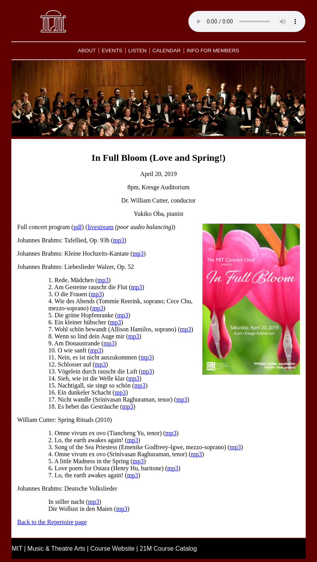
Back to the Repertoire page (52, 522)
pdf (77, 227)
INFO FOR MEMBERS (213, 50)
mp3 (118, 240)
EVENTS (112, 50)
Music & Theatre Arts (56, 548)
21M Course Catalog (168, 548)
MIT (17, 548)
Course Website (112, 548)
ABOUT (87, 50)
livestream (100, 227)
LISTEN (137, 50)
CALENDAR (166, 50)
